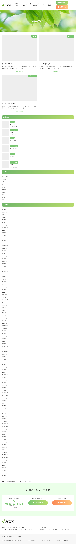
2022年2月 (5, 292)
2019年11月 (5, 349)
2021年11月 (5, 297)
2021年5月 (5, 310)
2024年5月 (5, 232)
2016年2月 (5, 447)
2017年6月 (5, 405)
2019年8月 (5, 356)
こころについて (6, 179)
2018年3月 (5, 390)
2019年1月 (5, 372)
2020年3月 (5, 341)
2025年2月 (5, 222)
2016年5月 (5, 439)
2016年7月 (5, 434)
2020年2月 (5, 343)
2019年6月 (5, 361)
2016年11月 (5, 423)
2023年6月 (5, 256)
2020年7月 (5, 336)
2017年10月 (5, 395)
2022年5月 (5, 284)
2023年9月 (5, 250)
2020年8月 (5, 333)
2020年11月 (5, 325)
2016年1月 (5, 449)
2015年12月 (5, 452)
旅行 (3, 194)
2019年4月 (5, 367)
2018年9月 (5, 377)
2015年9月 (5, 460)
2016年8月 (5, 431)
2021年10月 (5, 299)
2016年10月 (5, 426)
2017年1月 (5, 418)
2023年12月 (5, 243)
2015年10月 (5, 457)
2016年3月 (5, 444)
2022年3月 (5, 289)
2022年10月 (5, 274)
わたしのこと (5, 189)
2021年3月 (5, 315)
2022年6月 (5, 281)
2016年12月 (5, 421)
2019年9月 (5, 354)
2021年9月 (5, 302)
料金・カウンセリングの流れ (28, 540)
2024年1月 (5, 240)
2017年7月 (5, 403)
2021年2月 (5, 318)
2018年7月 (5, 382)
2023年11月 (5, 245)
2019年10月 (5, 351)
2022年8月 (5, 276)
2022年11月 (5, 271)
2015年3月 (5, 475)
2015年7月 (5, 465)
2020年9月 (5, 330)
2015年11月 (5, 454)
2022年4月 (5, 287)
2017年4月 (5, 411)
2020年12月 (5, 323)
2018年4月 (5, 387)
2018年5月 (5, 385)
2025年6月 (5, 214)
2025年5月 (5, 217)
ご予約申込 (66, 540)
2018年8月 (5, 380)
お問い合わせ (60, 540)
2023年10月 (5, 248)
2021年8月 (5, 305)
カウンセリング (17, 540)
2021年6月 (5, 307)
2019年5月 (5, 364)
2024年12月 (5, 227)
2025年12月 (5, 212)
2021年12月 (5, 294)
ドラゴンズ (5, 184)
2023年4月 (5, 261)
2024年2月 (5, 238)
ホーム (3, 540)
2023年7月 (5, 253)
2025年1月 (5, 225)
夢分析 (3, 192)
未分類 (3, 197)
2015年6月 (5, 467)
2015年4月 (5, 473)
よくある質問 (53, 540)
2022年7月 (5, 279)
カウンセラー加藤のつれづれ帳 (42, 540)
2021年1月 (5, 320)
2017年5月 (5, 408)
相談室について (9, 540)
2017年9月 (5, 398)
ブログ (3, 187)
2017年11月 (5, 392)
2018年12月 (5, 374)
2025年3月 (5, 219)
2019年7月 (5, 359)
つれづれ (4, 181)
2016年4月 (5, 442)
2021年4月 (5, 312)
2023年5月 (5, 258)
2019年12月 (5, 346)
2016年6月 (5, 436)
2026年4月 (5, 209)
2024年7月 (5, 230)
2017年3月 (5, 413)
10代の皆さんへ (6, 176)
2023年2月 (5, 266)
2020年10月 (5, 328)
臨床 (3, 200)
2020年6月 (5, 338)
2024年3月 (5, 235)
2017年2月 (5, 416)
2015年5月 (5, 470)
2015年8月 (5, 462)
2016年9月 (5, 429)
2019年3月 (5, 369)
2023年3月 (5, 263)
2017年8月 (5, 400)
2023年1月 (5, 269)
